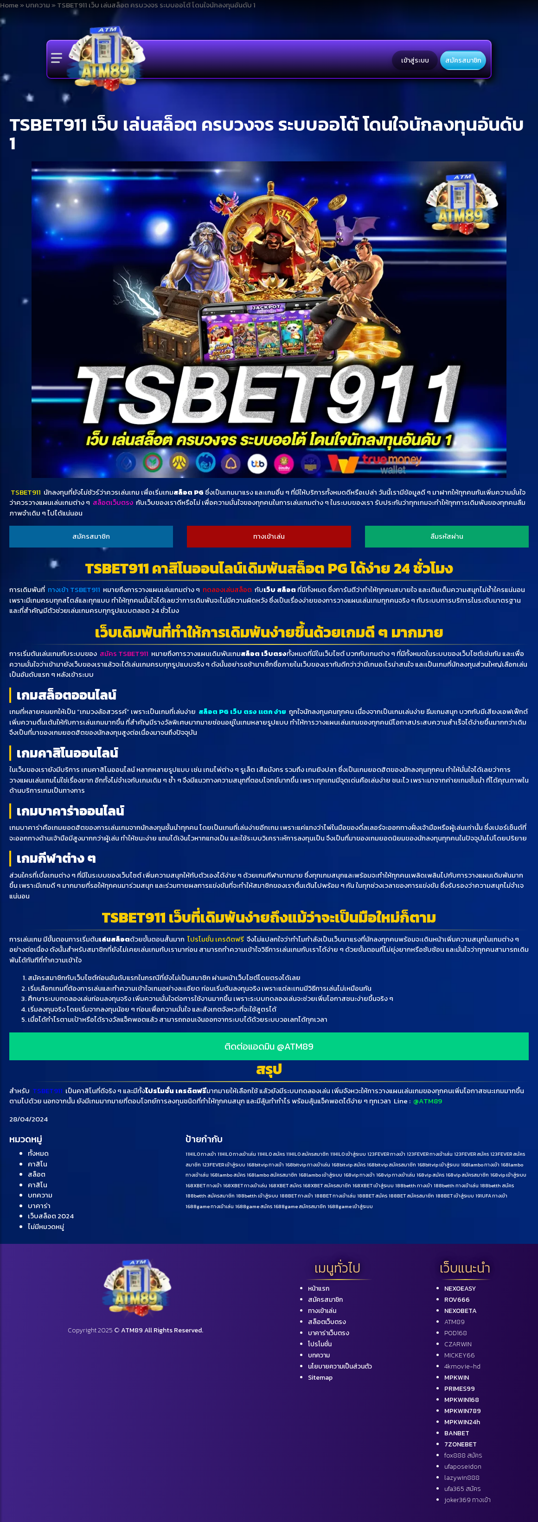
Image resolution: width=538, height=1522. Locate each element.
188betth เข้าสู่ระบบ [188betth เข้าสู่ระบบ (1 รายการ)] (257, 1195)
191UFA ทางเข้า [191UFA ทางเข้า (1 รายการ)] (491, 1195)
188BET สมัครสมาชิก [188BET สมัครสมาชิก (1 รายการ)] (411, 1195)
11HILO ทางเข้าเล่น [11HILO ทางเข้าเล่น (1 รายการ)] (237, 1154)
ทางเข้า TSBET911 (74, 589)
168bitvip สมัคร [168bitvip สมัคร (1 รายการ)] (348, 1164)
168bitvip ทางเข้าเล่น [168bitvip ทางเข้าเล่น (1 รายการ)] (307, 1164)
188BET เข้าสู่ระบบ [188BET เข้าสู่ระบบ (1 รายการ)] (455, 1195)
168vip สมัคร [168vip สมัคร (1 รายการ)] (430, 1174)
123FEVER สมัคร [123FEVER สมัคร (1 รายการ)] (471, 1154)
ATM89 (454, 1322)
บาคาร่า (39, 1205)
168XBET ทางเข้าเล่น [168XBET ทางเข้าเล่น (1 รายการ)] (245, 1185)
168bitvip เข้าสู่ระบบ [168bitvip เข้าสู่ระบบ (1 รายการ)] (438, 1164)
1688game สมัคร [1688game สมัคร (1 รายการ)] (253, 1206)
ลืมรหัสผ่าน (446, 536)
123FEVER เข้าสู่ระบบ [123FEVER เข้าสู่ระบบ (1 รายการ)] (223, 1164)
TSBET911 (26, 492)
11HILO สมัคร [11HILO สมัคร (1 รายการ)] (271, 1154)
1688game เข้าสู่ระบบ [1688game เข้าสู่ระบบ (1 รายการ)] (350, 1206)
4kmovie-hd (462, 1366)
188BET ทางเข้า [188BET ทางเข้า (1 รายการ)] (296, 1195)
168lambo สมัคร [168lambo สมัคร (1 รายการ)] (227, 1174)
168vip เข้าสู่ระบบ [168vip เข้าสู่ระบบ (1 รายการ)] (508, 1174)
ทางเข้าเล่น (269, 536)
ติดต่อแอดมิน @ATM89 (269, 1046)
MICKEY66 (459, 1355)
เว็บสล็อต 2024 (51, 1215)
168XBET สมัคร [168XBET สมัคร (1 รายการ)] (285, 1185)
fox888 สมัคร (463, 1455)
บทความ (40, 1195)
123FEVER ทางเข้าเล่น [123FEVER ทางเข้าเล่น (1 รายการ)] (430, 1154)
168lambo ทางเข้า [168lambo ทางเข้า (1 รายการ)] (480, 1164)
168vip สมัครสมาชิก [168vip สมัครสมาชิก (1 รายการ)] (467, 1174)
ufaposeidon (462, 1466)
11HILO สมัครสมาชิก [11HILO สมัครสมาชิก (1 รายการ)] (307, 1154)
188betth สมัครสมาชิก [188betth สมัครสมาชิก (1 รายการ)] (210, 1195)
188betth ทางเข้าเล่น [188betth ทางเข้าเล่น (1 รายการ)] (456, 1185)
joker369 (467, 1500)
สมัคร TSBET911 (124, 653)
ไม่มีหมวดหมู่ (46, 1226)
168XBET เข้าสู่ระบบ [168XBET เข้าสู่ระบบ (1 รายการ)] (373, 1185)
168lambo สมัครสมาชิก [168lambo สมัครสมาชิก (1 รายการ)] (272, 1174)
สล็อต (36, 1174)
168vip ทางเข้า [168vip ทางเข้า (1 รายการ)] (359, 1174)
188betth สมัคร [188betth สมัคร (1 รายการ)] (497, 1185)
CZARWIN (458, 1344)
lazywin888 (462, 1478)
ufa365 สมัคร (462, 1489)
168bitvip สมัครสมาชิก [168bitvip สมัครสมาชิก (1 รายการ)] (391, 1164)
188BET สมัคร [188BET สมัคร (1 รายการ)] (372, 1195)
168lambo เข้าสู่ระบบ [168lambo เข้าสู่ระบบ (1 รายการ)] (320, 1174)
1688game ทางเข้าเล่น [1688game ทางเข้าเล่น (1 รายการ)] (210, 1206)
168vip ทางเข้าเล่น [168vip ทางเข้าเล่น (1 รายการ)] (395, 1174)
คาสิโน (37, 1164)
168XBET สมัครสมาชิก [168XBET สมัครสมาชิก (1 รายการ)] (327, 1185)
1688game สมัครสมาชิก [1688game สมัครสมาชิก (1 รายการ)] (300, 1206)
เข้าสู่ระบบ (415, 60)
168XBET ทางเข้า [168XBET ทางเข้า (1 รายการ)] (204, 1185)
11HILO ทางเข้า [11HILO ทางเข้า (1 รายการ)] (201, 1154)
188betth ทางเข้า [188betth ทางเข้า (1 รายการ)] (413, 1185)
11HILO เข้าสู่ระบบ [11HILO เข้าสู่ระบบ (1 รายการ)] (348, 1154)
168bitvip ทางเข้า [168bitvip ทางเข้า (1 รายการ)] (265, 1164)
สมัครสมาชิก (463, 60)
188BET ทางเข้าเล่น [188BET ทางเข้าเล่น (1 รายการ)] (335, 1195)
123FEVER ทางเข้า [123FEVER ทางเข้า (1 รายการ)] (386, 1154)
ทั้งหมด (38, 1153)
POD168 (455, 1333)
